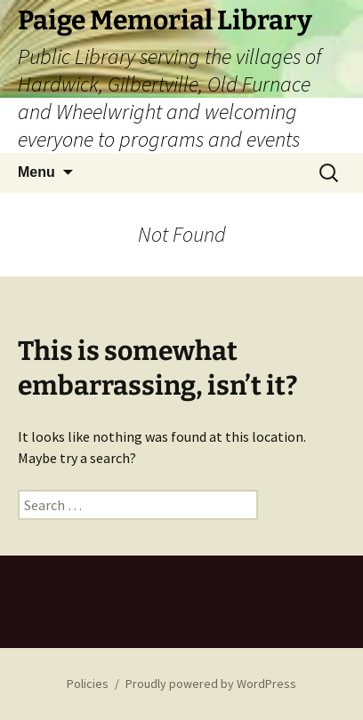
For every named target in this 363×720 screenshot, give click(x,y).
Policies (88, 684)
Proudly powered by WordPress (210, 684)
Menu (36, 172)
